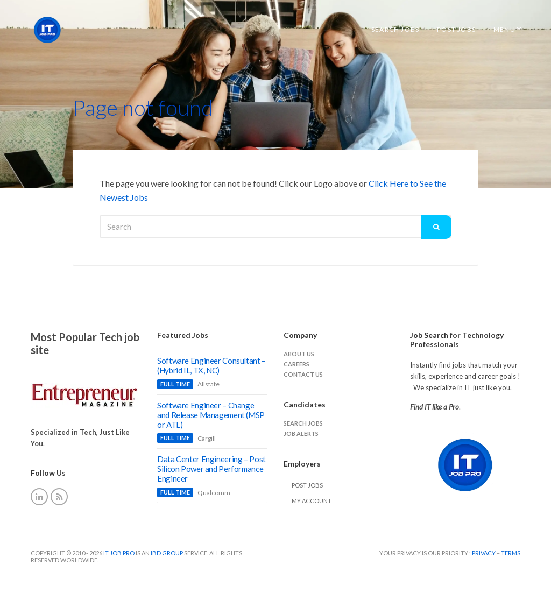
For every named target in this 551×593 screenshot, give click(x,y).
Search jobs (303, 423)
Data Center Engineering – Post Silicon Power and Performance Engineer (211, 468)
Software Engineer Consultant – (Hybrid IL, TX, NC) (211, 365)
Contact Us (303, 374)
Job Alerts (301, 433)
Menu (504, 29)
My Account (311, 500)
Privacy (484, 552)
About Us (299, 353)
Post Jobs (456, 29)
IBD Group (167, 552)
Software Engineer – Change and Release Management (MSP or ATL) (211, 414)
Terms (510, 552)
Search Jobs (395, 29)
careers (296, 364)
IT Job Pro (119, 552)
